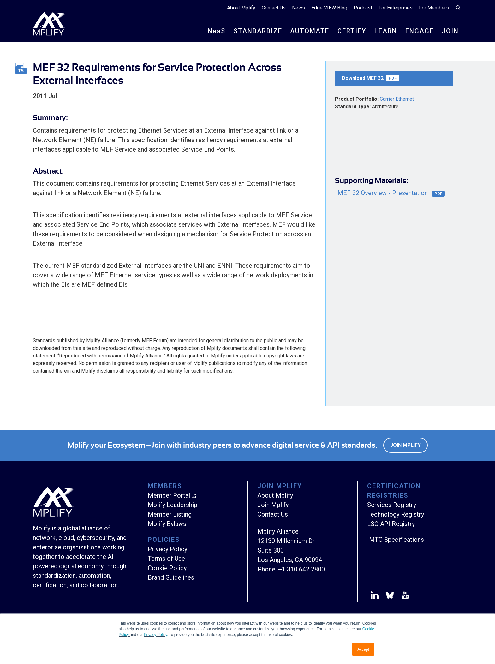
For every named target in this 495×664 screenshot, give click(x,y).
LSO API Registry (391, 524)
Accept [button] (363, 649)
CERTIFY (351, 31)
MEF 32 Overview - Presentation (391, 193)
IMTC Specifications (395, 539)
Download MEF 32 (370, 78)
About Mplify (241, 8)
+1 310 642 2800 (301, 569)
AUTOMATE (309, 31)
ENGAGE (419, 31)
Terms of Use (166, 558)
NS (216, 31)
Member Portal (169, 495)
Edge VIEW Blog (329, 8)
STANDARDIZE (258, 31)
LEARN (385, 31)
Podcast (363, 8)
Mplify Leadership (172, 505)
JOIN (450, 31)
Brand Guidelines (171, 577)
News (298, 8)
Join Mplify (405, 445)
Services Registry (391, 505)
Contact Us (274, 8)
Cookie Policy (167, 568)
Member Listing (170, 514)
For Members (434, 8)
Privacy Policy (155, 634)
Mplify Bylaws (167, 524)
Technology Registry (395, 514)
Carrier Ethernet (397, 99)
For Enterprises (396, 8)
